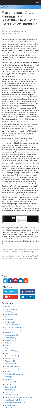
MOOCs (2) (9, 345)
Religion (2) (9, 379)
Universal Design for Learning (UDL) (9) (18, 397)
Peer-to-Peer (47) (11, 363)
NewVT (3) (8, 353)
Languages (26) (10, 338)
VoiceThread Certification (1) (15, 403)
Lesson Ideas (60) (11, 340)
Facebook (29, 291)
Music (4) (8, 348)
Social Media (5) (10, 387)
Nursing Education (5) (12, 356)
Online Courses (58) (12, 358)
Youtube (12, 297)
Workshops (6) (10, 405)
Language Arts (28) (11, 335)
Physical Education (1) (12, 366)
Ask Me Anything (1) (12, 309)
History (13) (9, 332)
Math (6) (8, 343)
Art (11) (7, 306)
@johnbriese (33, 258)
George (6, 28)
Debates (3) (9, 319)
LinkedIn (29, 297)
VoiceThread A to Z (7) (12, 400)
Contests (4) (9, 317)
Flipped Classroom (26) (13, 325)
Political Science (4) (12, 369)
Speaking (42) (10, 390)
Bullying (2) (9, 312)
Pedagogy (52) (10, 361)
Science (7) (9, 384)
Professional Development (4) (15, 374)
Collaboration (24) (11, 314)
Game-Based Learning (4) (14, 330)
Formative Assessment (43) (14, 327)
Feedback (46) (10, 322)
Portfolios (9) (9, 371)
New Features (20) (11, 351)
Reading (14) (9, 377)
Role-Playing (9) (10, 382)
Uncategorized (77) (11, 395)
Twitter (11, 291)
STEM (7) (8, 392)
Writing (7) (8, 408)
